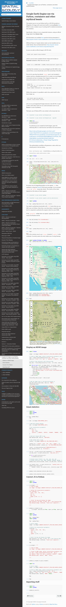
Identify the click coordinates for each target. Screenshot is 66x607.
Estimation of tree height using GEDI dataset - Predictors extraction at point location (11, 261)
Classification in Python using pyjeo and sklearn (11, 354)
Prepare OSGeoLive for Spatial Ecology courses (11, 68)
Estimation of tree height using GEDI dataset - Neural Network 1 (10, 306)
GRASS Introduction (6, 173)
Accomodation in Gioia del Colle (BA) (10, 386)
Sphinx (33, 604)
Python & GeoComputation (8, 150)
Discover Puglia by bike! (7, 388)
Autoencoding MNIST (7, 339)
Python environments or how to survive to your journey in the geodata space (11, 145)
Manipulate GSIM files (7, 233)
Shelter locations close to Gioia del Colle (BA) (11, 383)
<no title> (31, 3)
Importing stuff (6, 367)
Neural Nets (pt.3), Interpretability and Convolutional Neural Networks (10, 319)
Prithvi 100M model (6, 329)
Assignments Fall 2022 (7, 211)
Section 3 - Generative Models (9, 344)
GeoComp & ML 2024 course (8, 38)
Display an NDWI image (8, 360)
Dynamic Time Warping (7, 240)
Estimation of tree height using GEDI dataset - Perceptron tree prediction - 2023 (10, 295)
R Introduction (5, 139)
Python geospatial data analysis (9, 154)
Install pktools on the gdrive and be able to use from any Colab (11, 402)
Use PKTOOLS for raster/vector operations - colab (9, 120)
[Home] (26, 3)
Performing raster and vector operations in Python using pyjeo (11, 129)
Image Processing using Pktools (9, 77)
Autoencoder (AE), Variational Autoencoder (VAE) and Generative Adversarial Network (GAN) (10, 251)
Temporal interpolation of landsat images (11, 237)
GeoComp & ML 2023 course (8, 36)
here (59, 25)
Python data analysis (6, 152)
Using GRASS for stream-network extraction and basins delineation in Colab (10, 187)
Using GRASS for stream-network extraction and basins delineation (9, 178)
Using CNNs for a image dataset (9, 327)
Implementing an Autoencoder (9, 337)
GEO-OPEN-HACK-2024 (7, 41)
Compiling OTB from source (8, 407)
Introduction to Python (7, 148)
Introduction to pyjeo (7, 122)
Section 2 (4, 341)
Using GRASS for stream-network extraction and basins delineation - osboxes (10, 182)
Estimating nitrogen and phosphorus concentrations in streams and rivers (10, 243)
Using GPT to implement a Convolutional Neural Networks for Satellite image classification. (11, 350)
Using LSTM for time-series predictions (11, 346)
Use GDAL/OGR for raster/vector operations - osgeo (9, 106)
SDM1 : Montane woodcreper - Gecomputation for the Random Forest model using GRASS (11, 192)
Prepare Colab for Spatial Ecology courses (9, 64)
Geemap (39, 187)
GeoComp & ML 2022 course (8, 32)
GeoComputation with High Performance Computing (8, 82)
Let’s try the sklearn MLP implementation (11, 316)
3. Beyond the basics (6, 164)
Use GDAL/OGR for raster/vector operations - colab (9, 109)
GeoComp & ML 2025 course (8, 47)
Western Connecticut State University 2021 (10, 27)
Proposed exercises (6, 331)
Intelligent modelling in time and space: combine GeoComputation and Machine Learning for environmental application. (11, 395)
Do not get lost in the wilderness (9, 380)
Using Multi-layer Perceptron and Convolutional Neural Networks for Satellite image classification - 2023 (10, 323)
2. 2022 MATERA (6, 374)
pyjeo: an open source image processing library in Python (11, 126)
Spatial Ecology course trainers (9, 20)
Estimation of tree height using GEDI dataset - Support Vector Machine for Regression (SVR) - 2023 (10, 270)
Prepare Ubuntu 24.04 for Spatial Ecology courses (9, 60)
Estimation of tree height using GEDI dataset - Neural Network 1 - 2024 (10, 310)
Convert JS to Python (7, 364)
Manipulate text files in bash (8, 92)
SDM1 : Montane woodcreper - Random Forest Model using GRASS (11, 196)
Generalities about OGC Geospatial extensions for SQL (10, 167)
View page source (57, 8)
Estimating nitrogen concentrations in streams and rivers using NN (10, 246)
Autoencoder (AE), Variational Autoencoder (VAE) (8, 334)
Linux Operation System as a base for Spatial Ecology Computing (10, 89)
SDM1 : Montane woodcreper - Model (11, 220)
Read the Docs (53, 604)
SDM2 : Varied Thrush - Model (9, 231)
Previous (30, 595)
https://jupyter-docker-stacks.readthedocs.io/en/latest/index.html (43, 39)
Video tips (4, 405)
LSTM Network (5, 254)
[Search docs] (11, 14)
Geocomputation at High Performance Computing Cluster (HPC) (10, 203)
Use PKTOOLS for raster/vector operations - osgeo (9, 116)
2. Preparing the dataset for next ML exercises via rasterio (10, 161)
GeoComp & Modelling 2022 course (10, 34)
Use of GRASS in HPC (7, 206)
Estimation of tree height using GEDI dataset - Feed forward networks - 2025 (11, 313)
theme (41, 604)
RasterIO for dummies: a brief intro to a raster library (11, 157)
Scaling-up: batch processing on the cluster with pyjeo (10, 133)
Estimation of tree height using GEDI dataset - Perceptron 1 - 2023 (10, 284)
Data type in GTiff (6, 235)
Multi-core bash (5, 94)
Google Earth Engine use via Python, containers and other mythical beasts (9, 357)
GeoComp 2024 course (7, 43)
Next (59, 595)
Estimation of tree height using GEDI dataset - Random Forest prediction (10, 265)
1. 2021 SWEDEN (6, 372)
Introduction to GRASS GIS (8, 79)
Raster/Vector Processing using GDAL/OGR (9, 74)
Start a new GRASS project (8, 175)
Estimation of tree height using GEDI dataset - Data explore (10, 257)
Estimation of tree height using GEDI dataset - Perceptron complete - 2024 (10, 299)
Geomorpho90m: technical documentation (8, 54)
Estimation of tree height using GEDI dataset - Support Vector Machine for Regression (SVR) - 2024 (10, 275)
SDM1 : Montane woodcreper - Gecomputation (9, 217)
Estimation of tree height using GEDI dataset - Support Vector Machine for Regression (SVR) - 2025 (10, 280)
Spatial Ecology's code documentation (11, 6)
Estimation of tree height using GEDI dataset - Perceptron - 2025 (10, 291)
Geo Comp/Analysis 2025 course (9, 45)
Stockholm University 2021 (8, 29)
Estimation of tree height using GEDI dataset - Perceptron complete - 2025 (10, 303)
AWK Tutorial (5, 99)
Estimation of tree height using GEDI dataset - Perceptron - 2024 (10, 287)
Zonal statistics (6, 362)
